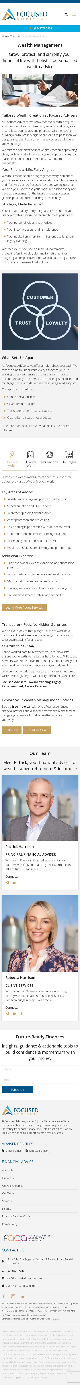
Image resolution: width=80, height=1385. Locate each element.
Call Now (12, 730)
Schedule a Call (37, 730)
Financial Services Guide (16, 1216)
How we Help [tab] (11, 459)
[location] (3, 1261)
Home (5, 36)
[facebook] (4, 1296)
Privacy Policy (9, 1224)
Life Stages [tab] (68, 457)
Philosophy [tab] (49, 457)
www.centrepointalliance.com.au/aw (29, 1314)
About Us (7, 1170)
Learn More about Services (24, 607)
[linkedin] (22, 1296)
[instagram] (13, 1296)
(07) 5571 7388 (43, 28)
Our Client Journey (12, 1185)
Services (16, 36)
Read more (31, 869)
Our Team (8, 1193)
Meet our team (11, 426)
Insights (6, 1208)
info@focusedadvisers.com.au (24, 1278)
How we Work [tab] (30, 459)
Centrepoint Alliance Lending (15, 1318)
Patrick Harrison (19, 846)
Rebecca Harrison (20, 977)
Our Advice (8, 1178)
